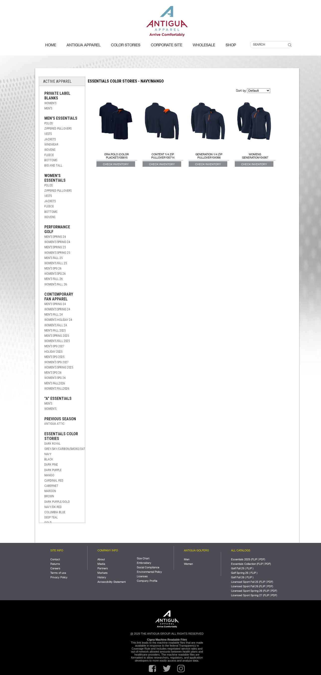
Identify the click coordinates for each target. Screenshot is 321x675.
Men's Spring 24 (55, 237)
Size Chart (143, 558)
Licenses (142, 576)
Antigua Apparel (83, 45)
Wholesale (204, 45)
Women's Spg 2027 (56, 362)
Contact (55, 559)
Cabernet (51, 486)
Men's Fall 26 (53, 279)
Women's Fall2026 (56, 388)
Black (48, 459)
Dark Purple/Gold (57, 502)
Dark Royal (52, 443)
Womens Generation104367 (255, 156)
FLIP (254, 559)
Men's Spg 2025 (54, 357)
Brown (49, 496)
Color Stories (125, 45)
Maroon (50, 491)
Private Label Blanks (57, 95)
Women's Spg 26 (55, 273)
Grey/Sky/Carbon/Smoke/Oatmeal (68, 449)
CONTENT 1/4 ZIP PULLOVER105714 (162, 156)
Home (50, 45)
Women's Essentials (55, 178)
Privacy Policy (59, 577)
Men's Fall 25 (53, 258)
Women (188, 563)
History (101, 577)
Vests (48, 134)
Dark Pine (51, 464)
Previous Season (60, 419)
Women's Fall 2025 (57, 341)
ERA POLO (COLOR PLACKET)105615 (116, 156)
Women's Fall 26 (55, 284)
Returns (55, 563)
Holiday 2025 (53, 351)
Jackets (50, 139)
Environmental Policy (149, 571)
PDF (261, 559)
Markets (102, 572)
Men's (48, 108)
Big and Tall (53, 165)
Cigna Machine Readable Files (167, 639)
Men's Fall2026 (54, 383)
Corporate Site (166, 45)
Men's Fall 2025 (55, 330)
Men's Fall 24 (53, 314)
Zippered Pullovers (58, 128)
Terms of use (58, 572)
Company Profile (147, 580)
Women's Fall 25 (55, 263)
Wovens (49, 150)
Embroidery (144, 562)
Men (186, 559)
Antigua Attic (54, 423)
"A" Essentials (58, 398)
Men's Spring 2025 (56, 336)
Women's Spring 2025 (58, 367)
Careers (55, 568)
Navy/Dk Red (53, 507)
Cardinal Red (53, 480)
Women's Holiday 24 (58, 320)
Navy (47, 454)
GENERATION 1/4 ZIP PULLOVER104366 (208, 156)
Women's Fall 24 (55, 325)
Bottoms (50, 160)
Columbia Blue (54, 512)
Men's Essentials (60, 118)
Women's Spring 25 (57, 252)
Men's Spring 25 (55, 247)
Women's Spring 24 (57, 242)
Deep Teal (51, 517)
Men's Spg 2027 (54, 346)
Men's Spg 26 (52, 268)
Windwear (51, 144)
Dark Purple (53, 470)
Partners (102, 568)
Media (101, 563)
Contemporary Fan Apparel (58, 296)
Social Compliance (148, 567)
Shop (231, 45)
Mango (49, 475)
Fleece (49, 155)
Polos (48, 123)
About (101, 559)
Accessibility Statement (111, 581)
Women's (50, 103)
